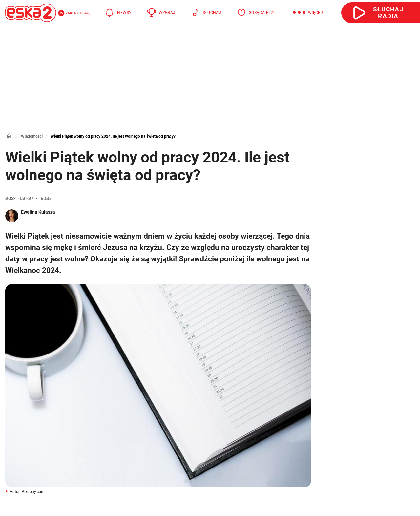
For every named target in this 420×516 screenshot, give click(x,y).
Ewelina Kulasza (38, 212)
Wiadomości (32, 136)
